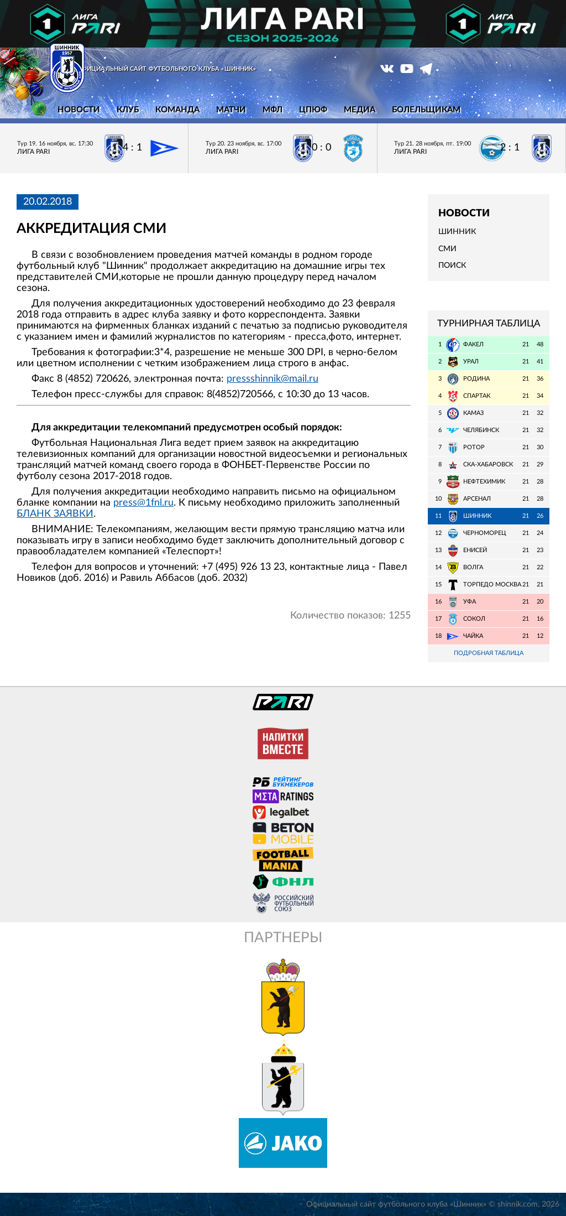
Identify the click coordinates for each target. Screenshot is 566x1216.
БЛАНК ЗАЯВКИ (55, 514)
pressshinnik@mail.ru (272, 379)
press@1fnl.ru (143, 503)
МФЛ (272, 110)
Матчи (231, 110)
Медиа (359, 110)
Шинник (457, 232)
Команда (177, 110)
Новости (78, 110)
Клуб (128, 110)
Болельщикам (426, 110)
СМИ (447, 249)
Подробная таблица (488, 653)
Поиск (452, 265)
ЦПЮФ (313, 110)
